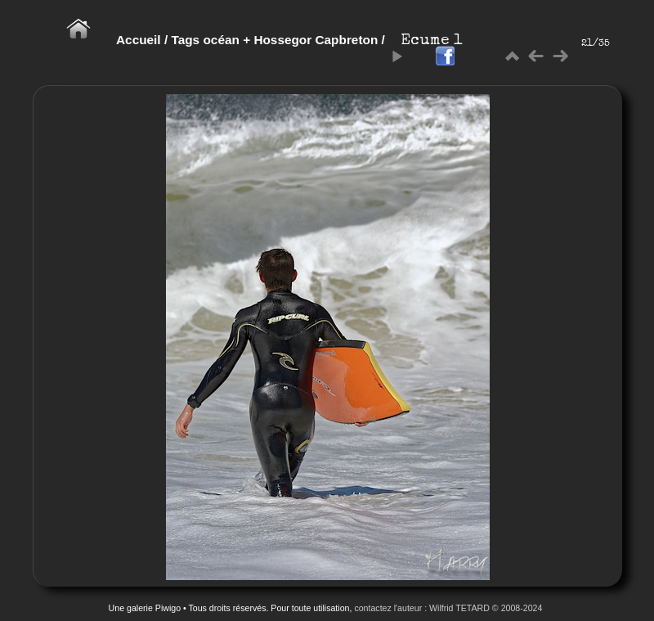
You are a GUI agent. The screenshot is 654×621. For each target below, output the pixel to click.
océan (221, 40)
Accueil (138, 40)
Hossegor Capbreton (315, 40)
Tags (185, 40)
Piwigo (168, 608)
